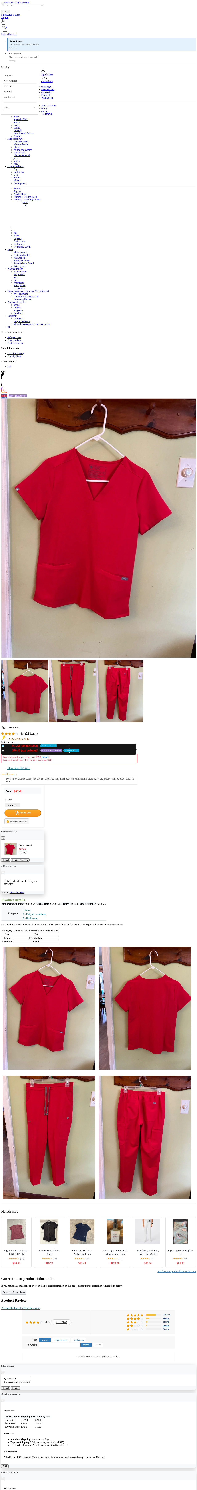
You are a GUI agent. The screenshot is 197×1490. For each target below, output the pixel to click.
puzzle (17, 177)
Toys (16, 169)
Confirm (15, 1388)
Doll (16, 174)
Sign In (4, 17)
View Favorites (17, 892)
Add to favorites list (16, 821)
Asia (16, 163)
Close (5, 892)
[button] (98, 30)
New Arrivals (10, 80)
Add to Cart (23, 813)
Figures (17, 191)
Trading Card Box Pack (25, 197)
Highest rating (61, 1340)
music (16, 116)
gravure (17, 136)
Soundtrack (19, 152)
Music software (15, 138)
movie (44, 111)
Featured (8, 91)
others (17, 122)
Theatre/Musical (22, 155)
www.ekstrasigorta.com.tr (17, 2)
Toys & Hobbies (15, 166)
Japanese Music (21, 141)
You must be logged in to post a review (20, 1308)
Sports (17, 127)
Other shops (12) (18, 768)
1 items (166, 1325)
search (5, 12)
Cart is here (47, 81)
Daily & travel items (36, 914)
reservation (9, 86)
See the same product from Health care (176, 1271)
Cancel (5, 860)
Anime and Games (23, 150)
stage (16, 125)
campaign (8, 75)
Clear (98, 1345)
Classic (17, 147)
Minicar (17, 180)
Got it (4, 1466)
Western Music (21, 144)
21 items (61, 1322)
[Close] (3, 838)
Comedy (18, 130)
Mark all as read (9, 34)
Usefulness (79, 1340)
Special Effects (21, 119)
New (31, 745)
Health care (31, 918)
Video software (48, 105)
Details (45, 757)
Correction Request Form (14, 1292)
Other (6, 107)
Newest (45, 1340)
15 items (166, 1315)
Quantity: (9, 1378)
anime (44, 108)
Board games (20, 183)
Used (42, 750)
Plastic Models (21, 194)
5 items (166, 1318)
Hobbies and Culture (24, 133)
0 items (166, 1329)
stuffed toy (19, 172)
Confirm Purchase (20, 860)
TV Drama (46, 114)
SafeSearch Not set (10, 14)
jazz (16, 158)
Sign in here (47, 74)
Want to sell (9, 97)
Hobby (17, 188)
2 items (166, 1322)
